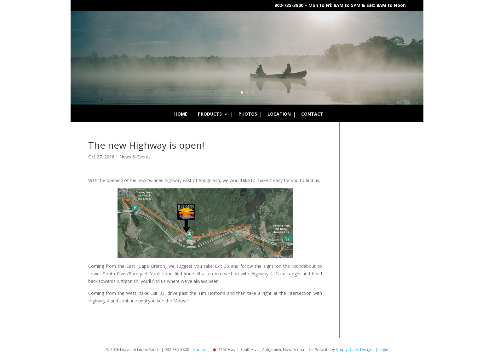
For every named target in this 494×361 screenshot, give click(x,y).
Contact (312, 114)
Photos (247, 114)
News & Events (135, 157)
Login (383, 349)
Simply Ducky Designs (355, 349)
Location (279, 114)
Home (180, 114)
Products (210, 114)
